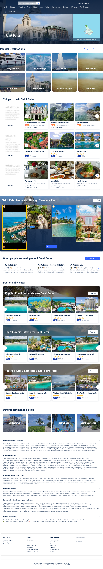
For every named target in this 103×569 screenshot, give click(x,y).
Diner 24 (35, 480)
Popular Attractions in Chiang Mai (59, 511)
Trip (5, 12)
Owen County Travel (64, 493)
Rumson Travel (54, 493)
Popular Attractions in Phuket (48, 510)
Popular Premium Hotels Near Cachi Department (85, 467)
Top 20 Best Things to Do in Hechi (11, 458)
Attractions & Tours (24, 7)
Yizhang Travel (90, 495)
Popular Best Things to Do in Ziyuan (79, 458)
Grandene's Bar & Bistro (9, 482)
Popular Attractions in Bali (60, 508)
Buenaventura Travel (56, 495)
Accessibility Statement (32, 549)
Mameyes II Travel (75, 493)
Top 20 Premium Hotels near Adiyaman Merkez (34, 467)
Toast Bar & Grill (18, 483)
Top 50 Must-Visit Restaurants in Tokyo (83, 460)
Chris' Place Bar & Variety (59, 480)
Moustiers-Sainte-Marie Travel (18, 491)
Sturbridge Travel (36, 493)
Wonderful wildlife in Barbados (80, 520)
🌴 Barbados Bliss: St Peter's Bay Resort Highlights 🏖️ (16, 521)
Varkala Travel (46, 495)
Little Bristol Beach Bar (53, 478)
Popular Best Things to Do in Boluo (12, 464)
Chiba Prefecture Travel (9, 495)
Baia (62, 478)
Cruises (65, 7)
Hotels (5, 7)
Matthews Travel (75, 491)
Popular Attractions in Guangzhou (78, 506)
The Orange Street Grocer (70, 478)
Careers (28, 544)
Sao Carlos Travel (55, 491)
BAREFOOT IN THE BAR (25, 480)
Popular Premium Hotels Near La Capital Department (55, 458)
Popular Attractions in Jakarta (76, 508)
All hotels (52, 547)
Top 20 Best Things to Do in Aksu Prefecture (79, 464)
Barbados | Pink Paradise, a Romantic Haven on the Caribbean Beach (49, 521)
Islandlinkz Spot (34, 482)
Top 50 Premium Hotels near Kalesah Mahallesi (54, 464)
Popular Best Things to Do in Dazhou (33, 469)
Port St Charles (14, 478)
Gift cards (74, 7)
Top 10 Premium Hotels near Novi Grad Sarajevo (60, 467)
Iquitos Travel (26, 493)
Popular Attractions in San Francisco (12, 508)
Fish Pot (91, 478)
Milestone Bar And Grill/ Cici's (87, 482)
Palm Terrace (49, 480)
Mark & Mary (43, 478)
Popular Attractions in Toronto (10, 511)
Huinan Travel (6, 493)
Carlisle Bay (6, 443)
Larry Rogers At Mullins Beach (70, 482)
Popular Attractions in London (61, 506)
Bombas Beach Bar (7, 480)
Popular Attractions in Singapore (44, 506)
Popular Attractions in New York (82, 505)
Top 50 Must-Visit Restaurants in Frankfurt (82, 465)
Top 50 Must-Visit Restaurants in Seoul (13, 460)
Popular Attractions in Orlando (27, 511)
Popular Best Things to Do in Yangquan (13, 470)
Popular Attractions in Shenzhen (11, 506)
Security (52, 551)
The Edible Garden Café (73, 480)
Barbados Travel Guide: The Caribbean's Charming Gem (16, 520)
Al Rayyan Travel (20, 495)
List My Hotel (53, 545)
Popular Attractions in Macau (46, 508)
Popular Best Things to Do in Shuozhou (62, 460)
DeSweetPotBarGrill (44, 482)
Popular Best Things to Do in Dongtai (12, 467)
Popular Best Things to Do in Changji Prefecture (62, 462)
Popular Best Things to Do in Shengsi (76, 469)
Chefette (16, 480)
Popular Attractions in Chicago (64, 510)
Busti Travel (47, 491)
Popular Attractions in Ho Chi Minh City (13, 510)
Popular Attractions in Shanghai (65, 505)
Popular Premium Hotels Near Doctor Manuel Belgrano (16, 465)
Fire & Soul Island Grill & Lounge (88, 480)
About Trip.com (30, 540)
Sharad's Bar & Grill (7, 483)
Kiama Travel (84, 493)
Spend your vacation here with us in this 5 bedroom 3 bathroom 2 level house (51, 520)
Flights (12, 7)
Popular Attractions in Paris (91, 508)
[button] (74, 3)
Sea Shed (53, 482)
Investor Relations (54, 540)
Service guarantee (8, 542)
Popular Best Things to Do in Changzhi (31, 464)
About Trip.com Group (32, 551)
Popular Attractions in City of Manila (29, 503)
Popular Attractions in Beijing (29, 508)
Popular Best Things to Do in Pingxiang (85, 462)
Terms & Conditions (31, 545)
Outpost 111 (41, 480)
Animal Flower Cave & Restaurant (39, 443)
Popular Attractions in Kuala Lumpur (28, 505)
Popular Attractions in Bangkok (11, 503)
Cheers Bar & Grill (83, 478)
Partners (52, 544)
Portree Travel (82, 495)
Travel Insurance (85, 7)
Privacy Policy (30, 547)
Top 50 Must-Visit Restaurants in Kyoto (39, 462)
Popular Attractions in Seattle (80, 510)
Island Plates (6, 478)
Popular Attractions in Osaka (28, 506)
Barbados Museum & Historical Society (19, 443)
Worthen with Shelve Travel (88, 491)
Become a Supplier (54, 549)
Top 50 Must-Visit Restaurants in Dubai (13, 469)
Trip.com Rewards (54, 542)
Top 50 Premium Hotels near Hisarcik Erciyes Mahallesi (37, 460)
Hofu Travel (74, 495)
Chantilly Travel (66, 495)
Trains (47, 7)
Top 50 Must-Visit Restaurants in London (34, 470)
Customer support (8, 540)
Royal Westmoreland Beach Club (31, 483)
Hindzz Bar (59, 482)
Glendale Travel (32, 491)
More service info (7, 544)
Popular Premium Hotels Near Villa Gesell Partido (15, 462)
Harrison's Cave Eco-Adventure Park (86, 443)
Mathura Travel (45, 493)
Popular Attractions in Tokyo (47, 503)
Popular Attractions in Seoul (10, 505)
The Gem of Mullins (72, 521)
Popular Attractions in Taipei (62, 503)
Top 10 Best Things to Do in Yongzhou (30, 458)
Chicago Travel (29, 495)
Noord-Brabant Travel (16, 493)
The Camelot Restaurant (26, 478)
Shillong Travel (37, 495)
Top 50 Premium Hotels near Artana (41, 465)
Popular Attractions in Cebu (43, 511)
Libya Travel (40, 491)
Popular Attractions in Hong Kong (79, 503)
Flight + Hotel (38, 7)
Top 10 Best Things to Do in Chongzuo (60, 465)
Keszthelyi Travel (65, 491)
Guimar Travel (6, 491)
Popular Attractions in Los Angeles (46, 505)
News (28, 542)
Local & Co (35, 478)
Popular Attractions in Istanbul (31, 510)
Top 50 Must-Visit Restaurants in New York (54, 469)
